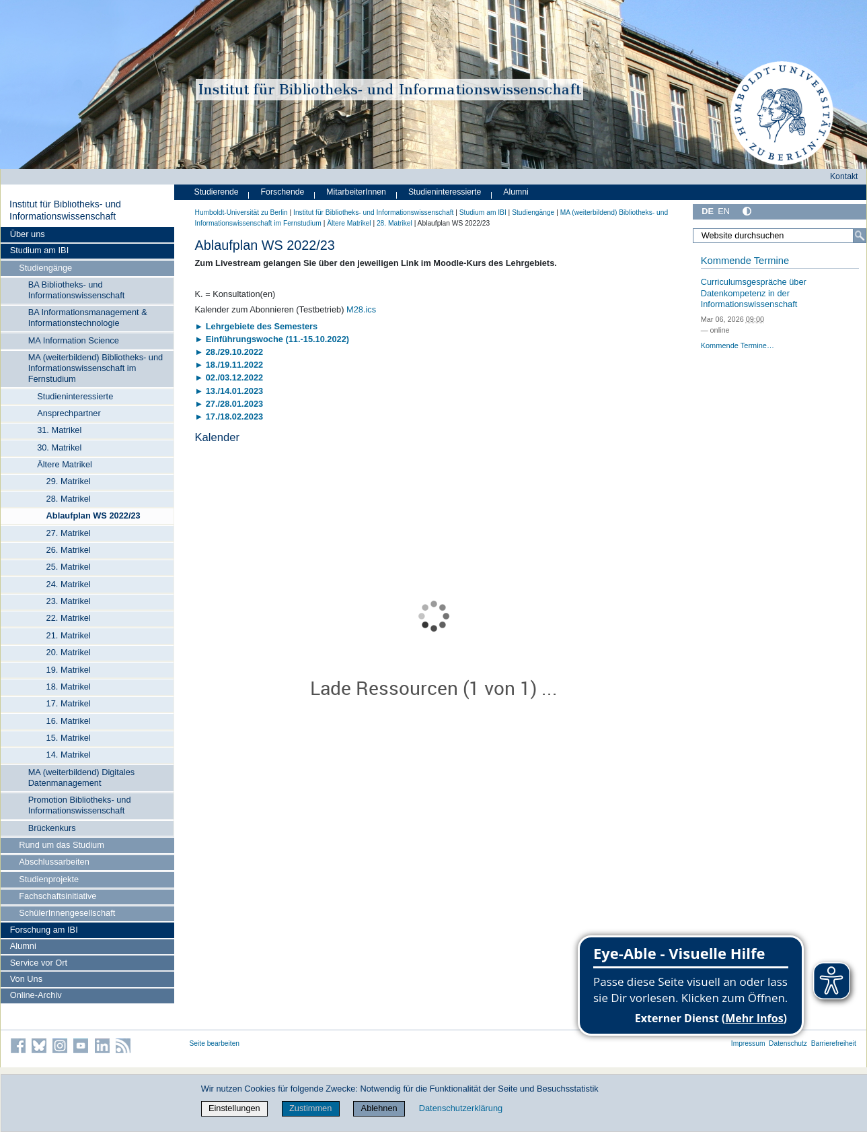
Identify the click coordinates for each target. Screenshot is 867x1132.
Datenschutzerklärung (460, 1108)
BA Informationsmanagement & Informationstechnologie (87, 317)
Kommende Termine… (737, 345)
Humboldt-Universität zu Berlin (241, 212)
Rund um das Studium (61, 845)
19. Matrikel (68, 670)
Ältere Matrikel (64, 464)
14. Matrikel (68, 755)
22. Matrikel (68, 618)
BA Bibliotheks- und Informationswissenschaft (76, 289)
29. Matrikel (68, 481)
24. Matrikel (68, 584)
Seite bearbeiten (215, 1043)
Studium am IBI (39, 250)
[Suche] (859, 235)
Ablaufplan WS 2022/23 (93, 515)
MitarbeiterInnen (356, 192)
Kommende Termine (745, 260)
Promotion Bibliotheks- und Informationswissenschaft (79, 805)
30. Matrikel (59, 447)
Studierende (216, 192)
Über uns (27, 234)
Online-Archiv (36, 995)
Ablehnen (379, 1108)
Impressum (748, 1043)
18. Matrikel (68, 686)
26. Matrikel (68, 550)
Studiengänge (45, 268)
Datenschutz (788, 1043)
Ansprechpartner (69, 413)
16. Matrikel (68, 721)
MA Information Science (73, 340)
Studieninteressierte (75, 396)
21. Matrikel (68, 635)
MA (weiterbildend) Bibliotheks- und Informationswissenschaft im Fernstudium (95, 368)
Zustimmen (310, 1108)
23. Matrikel (68, 601)
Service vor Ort (38, 963)
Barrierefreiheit (833, 1043)
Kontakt (844, 176)
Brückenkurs (52, 828)
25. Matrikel (68, 567)
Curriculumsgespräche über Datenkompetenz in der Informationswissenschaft (753, 293)
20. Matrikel (68, 652)
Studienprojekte (49, 879)
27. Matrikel (68, 533)
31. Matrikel (59, 430)
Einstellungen (234, 1108)
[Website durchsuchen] (779, 235)
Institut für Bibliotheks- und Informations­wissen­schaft (65, 210)
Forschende (283, 192)
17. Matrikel (68, 703)
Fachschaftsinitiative (57, 896)
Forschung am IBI (44, 930)
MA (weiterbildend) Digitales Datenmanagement (81, 777)
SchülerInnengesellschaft (67, 913)
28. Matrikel (68, 499)
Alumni (23, 946)
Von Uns (26, 979)
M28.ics (361, 309)
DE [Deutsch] (708, 211)
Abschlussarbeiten (54, 862)
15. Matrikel (68, 738)
